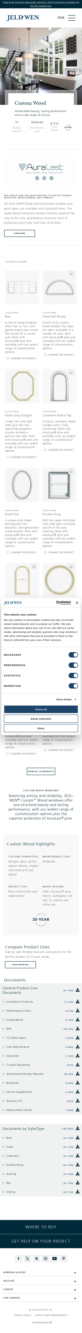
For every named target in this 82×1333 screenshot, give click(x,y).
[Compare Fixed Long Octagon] (22, 457)
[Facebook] (18, 1258)
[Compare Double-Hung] (60, 553)
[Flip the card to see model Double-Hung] (71, 471)
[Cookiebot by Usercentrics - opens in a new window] (56, 603)
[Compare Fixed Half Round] (60, 355)
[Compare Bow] (22, 359)
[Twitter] (27, 1258)
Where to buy (41, 1227)
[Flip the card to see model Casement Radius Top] (71, 372)
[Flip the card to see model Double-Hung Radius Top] (34, 566)
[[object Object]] (32, 18)
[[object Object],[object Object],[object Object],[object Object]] (22, 332)
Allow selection (41, 718)
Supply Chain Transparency (51, 1315)
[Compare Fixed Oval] (22, 553)
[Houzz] (36, 1258)
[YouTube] (54, 1258)
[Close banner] (77, 603)
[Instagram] (45, 1258)
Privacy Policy (22, 1315)
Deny (41, 728)
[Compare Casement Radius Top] (60, 450)
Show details (64, 699)
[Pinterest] (63, 1258)
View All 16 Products (41, 771)
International (41, 1322)
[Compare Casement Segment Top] (60, 750)
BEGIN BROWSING (20, 965)
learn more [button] (19, 233)
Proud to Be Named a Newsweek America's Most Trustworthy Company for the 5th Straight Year (41, 4)
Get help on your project (41, 1241)
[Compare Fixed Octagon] (22, 754)
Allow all (41, 709)
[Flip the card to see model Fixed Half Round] (71, 273)
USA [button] (60, 17)
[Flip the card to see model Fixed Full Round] (71, 566)
